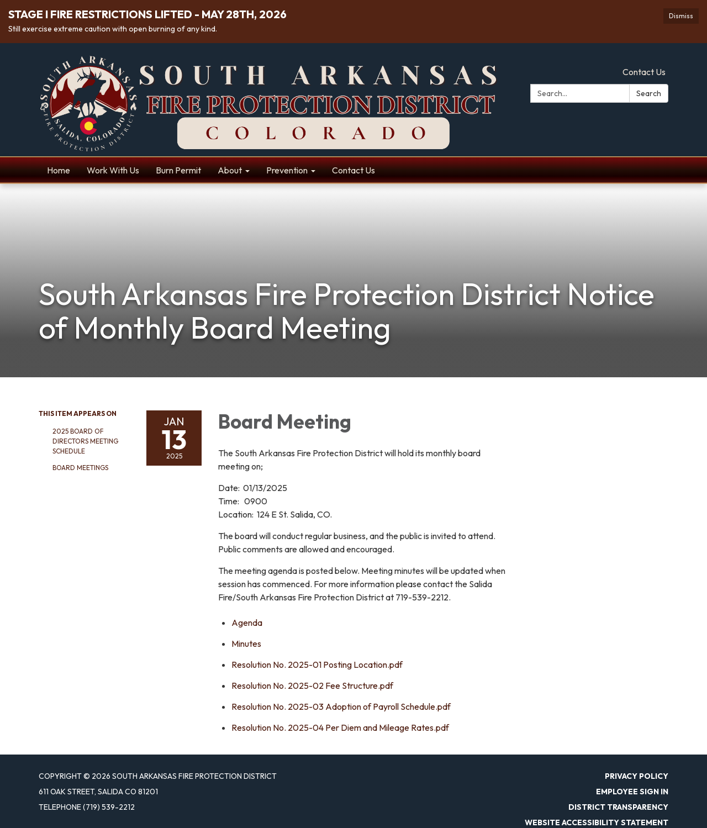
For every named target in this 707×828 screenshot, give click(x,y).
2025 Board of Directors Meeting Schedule (85, 441)
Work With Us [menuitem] (113, 170)
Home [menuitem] (58, 170)
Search (648, 93)
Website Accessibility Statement (596, 822)
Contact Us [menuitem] (353, 170)
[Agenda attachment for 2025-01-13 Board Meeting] (246, 622)
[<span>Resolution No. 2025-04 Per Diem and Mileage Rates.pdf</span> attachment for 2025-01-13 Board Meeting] (340, 727)
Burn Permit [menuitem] (178, 170)
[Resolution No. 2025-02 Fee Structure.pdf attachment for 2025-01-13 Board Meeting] (312, 685)
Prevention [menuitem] (287, 170)
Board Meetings (80, 467)
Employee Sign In (632, 792)
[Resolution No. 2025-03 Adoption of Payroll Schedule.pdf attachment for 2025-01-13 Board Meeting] (341, 706)
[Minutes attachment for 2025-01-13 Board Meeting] (246, 643)
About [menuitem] (230, 170)
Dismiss (681, 16)
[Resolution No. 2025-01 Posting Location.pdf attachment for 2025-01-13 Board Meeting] (317, 664)
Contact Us (644, 71)
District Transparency (618, 807)
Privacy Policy (636, 776)
